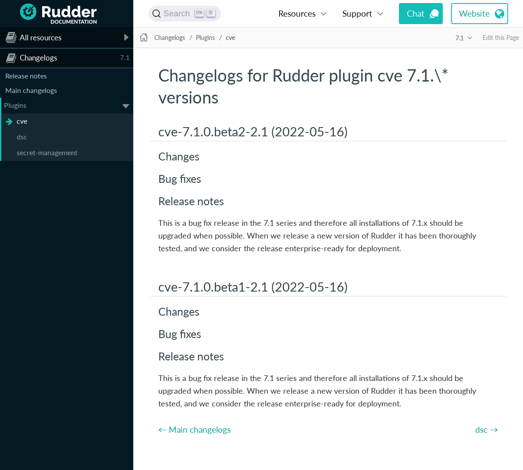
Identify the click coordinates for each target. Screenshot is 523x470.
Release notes (26, 75)
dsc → (486, 429)
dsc (22, 136)
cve (22, 121)
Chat (415, 13)
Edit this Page (501, 37)
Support (357, 13)
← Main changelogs (194, 429)
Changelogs (169, 37)
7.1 (459, 38)
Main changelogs (31, 90)
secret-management (47, 152)
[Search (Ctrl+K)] (185, 13)
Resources (297, 13)
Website (474, 13)
